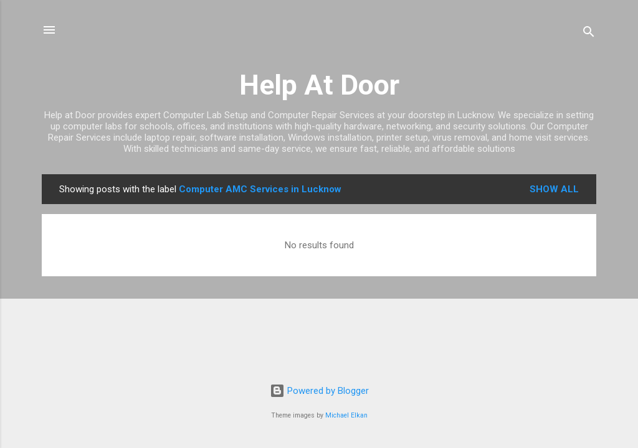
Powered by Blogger (319, 390)
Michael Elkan (346, 415)
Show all (554, 189)
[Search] (588, 34)
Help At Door (319, 84)
